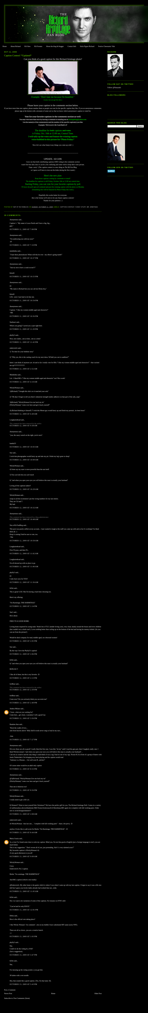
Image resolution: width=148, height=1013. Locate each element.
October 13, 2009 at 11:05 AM (24, 891)
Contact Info (71, 46)
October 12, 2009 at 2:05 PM (23, 641)
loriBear (12, 684)
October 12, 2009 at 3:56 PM (23, 718)
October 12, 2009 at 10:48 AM (24, 519)
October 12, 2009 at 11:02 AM (24, 553)
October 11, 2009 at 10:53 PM (24, 276)
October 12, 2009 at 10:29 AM (24, 489)
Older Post (98, 993)
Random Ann (14, 724)
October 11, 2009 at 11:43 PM (24, 342)
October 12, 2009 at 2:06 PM (23, 654)
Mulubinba (13, 375)
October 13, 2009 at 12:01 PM (24, 910)
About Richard (16, 46)
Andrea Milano (15, 709)
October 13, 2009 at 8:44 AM (23, 832)
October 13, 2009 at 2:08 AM (23, 814)
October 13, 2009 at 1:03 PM (23, 936)
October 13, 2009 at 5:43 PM (23, 984)
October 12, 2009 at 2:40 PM (23, 703)
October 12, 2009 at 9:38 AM (23, 426)
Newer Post (8, 993)
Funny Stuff (80, 207)
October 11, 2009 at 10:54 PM (24, 300)
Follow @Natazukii (114, 87)
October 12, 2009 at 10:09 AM (24, 460)
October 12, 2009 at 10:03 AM (24, 447)
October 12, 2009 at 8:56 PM (23, 790)
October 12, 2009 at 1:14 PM (23, 606)
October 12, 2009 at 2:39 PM (23, 690)
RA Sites (27, 46)
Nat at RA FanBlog (16, 525)
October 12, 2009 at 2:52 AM (23, 369)
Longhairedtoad (15, 420)
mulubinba (13, 251)
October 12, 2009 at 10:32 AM (24, 508)
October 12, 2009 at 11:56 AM (24, 582)
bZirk (11, 588)
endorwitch (13, 348)
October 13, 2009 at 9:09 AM (23, 856)
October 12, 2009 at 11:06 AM (24, 567)
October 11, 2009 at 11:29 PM (24, 329)
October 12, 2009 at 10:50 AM (24, 541)
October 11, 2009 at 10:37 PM (24, 258)
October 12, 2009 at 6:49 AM (23, 414)
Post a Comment (9, 990)
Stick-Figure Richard (87, 46)
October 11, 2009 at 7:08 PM (23, 229)
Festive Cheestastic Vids (106, 46)
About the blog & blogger (55, 46)
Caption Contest (67, 207)
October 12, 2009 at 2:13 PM (23, 678)
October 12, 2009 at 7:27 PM (23, 740)
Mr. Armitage (92, 207)
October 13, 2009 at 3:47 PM (23, 955)
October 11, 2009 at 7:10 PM (23, 245)
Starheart (13, 322)
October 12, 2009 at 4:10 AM (23, 382)
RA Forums (38, 46)
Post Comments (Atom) (21, 998)
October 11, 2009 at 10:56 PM (24, 316)
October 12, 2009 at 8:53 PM (23, 769)
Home (4, 46)
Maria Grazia (14, 838)
